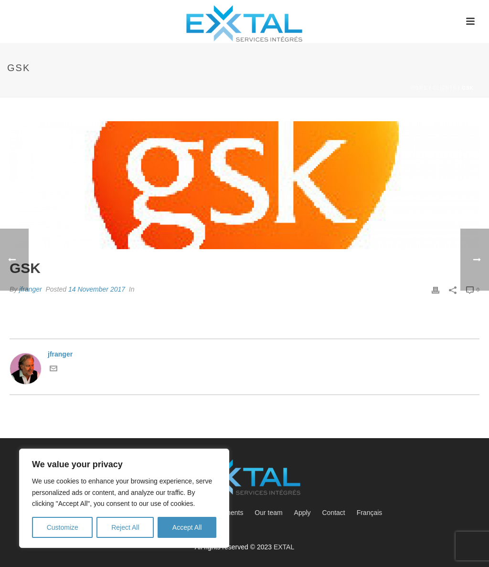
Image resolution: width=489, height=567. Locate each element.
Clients (445, 88)
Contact (333, 512)
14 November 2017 (96, 289)
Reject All (125, 527)
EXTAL (284, 547)
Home (419, 88)
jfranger (30, 289)
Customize (62, 527)
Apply (302, 512)
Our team (268, 512)
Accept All (187, 527)
